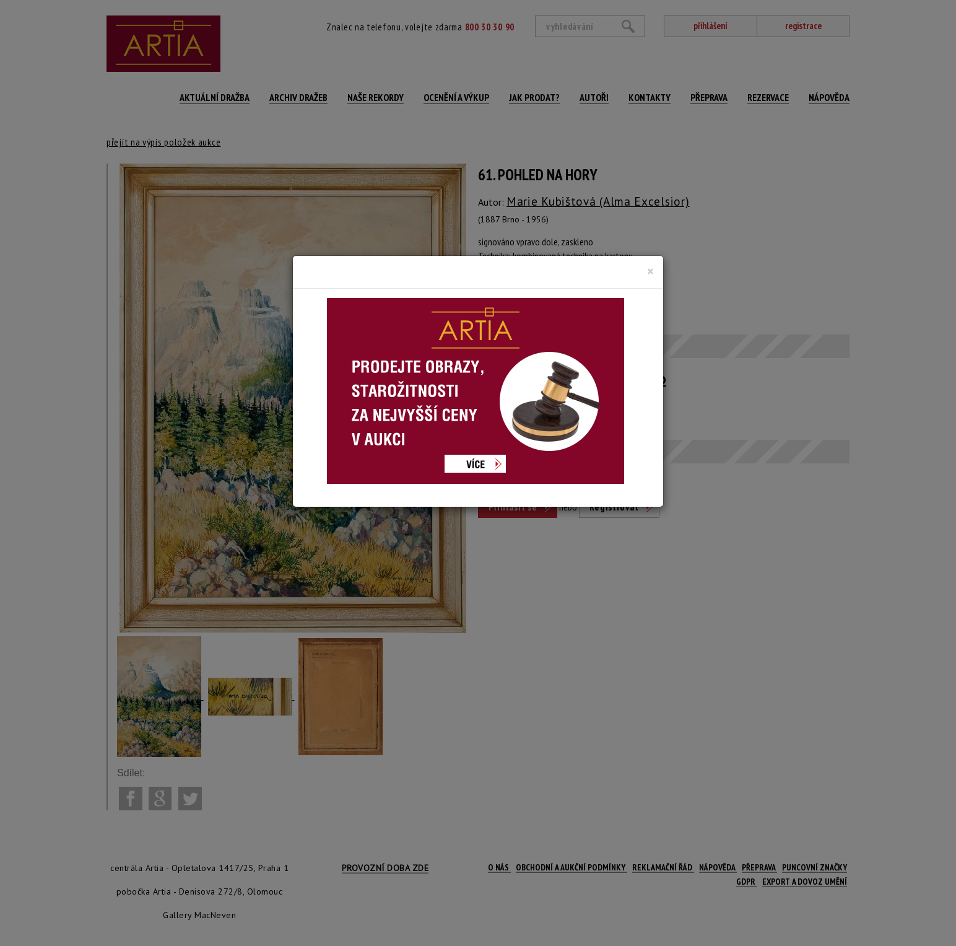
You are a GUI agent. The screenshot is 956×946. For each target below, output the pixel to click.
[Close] (650, 271)
